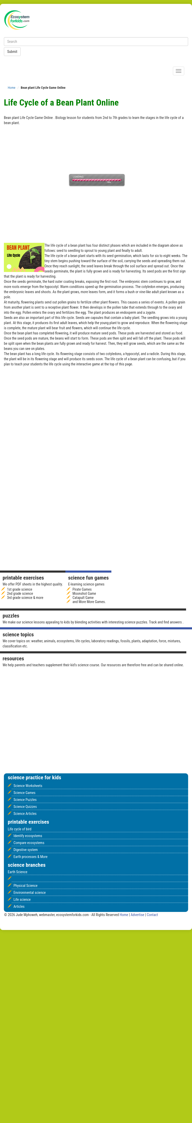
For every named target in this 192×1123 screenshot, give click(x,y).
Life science (21, 899)
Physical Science (25, 886)
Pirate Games (82, 589)
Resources (13, 658)
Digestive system (25, 850)
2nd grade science (20, 593)
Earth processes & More (30, 857)
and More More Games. (89, 602)
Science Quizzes (25, 807)
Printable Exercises (23, 578)
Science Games (24, 793)
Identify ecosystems (27, 836)
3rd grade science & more (25, 598)
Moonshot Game (84, 593)
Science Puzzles (25, 800)
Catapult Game (83, 598)
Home (12, 88)
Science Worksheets (27, 786)
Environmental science (29, 893)
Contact (152, 915)
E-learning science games (86, 584)
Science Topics (18, 634)
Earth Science (17, 872)
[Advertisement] (139, 415)
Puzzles (11, 616)
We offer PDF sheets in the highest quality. (33, 584)
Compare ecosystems (28, 843)
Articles (19, 906)
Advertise (138, 915)
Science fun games (88, 578)
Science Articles (24, 814)
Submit (12, 52)
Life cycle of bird (19, 829)
